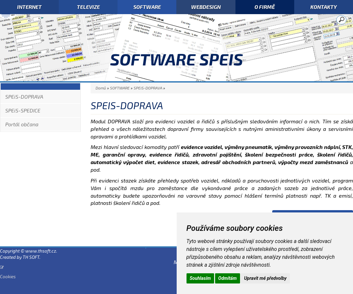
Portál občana (21, 124)
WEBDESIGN (206, 7)
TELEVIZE (88, 7)
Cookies (8, 276)
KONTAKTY (323, 7)
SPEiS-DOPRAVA (24, 96)
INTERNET (29, 7)
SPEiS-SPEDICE (22, 110)
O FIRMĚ (264, 7)
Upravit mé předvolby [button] (265, 278)
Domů (101, 88)
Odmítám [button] (227, 278)
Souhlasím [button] (200, 278)
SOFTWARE (147, 7)
